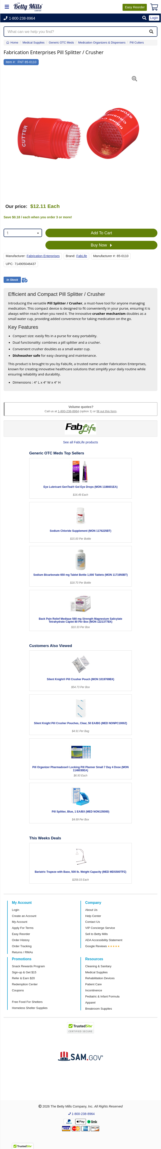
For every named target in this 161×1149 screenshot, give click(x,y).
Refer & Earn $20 (23, 978)
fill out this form (106, 411)
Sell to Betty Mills (96, 934)
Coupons (18, 990)
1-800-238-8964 (68, 411)
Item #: (11, 62)
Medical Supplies (96, 972)
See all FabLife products (80, 442)
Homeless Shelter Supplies (29, 1008)
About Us (91, 910)
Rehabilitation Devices (99, 978)
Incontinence (93, 990)
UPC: (9, 264)
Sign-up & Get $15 (24, 972)
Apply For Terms (23, 928)
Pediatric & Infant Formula (102, 996)
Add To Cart (101, 233)
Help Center (93, 916)
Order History (20, 940)
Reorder (135, 7)
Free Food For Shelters (27, 1002)
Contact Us (92, 921)
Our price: (16, 206)
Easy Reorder (21, 934)
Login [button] (154, 18)
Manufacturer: (16, 256)
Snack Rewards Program (28, 966)
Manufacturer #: (104, 256)
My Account (19, 921)
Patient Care (93, 984)
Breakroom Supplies (98, 1008)
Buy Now (101, 245)
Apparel (90, 1002)
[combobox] (23, 233)
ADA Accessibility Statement (103, 940)
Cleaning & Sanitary (98, 966)
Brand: (70, 256)
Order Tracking (21, 946)
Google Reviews (96, 946)
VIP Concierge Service (100, 928)
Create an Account (24, 916)
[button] (144, 18)
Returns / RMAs (22, 952)
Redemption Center (25, 984)
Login (15, 910)
